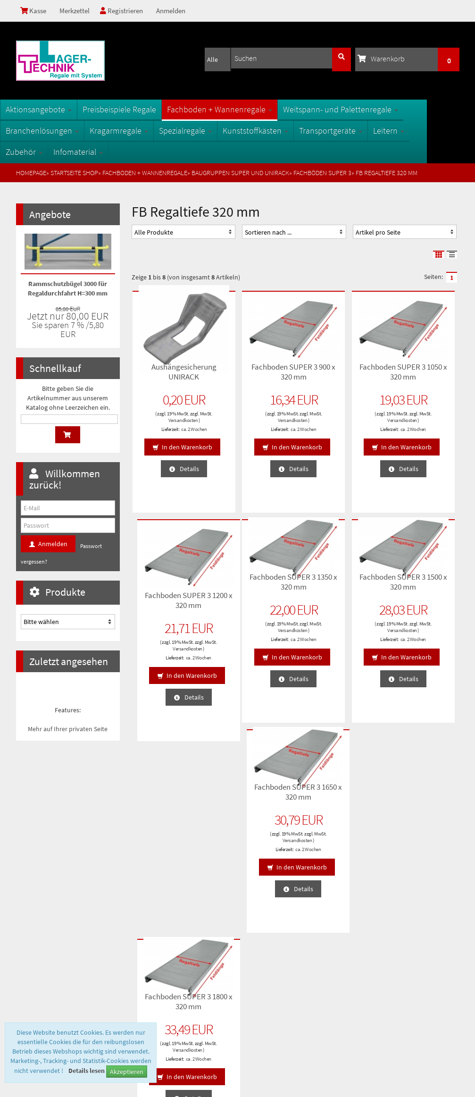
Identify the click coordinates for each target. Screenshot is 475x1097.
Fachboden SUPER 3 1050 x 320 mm (335, 371)
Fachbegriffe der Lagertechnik (173, 926)
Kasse (34, 11)
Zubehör (40, 151)
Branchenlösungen (58, 130)
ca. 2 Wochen (179, 428)
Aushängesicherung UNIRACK (171, 371)
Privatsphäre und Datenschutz (60, 926)
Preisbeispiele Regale (135, 109)
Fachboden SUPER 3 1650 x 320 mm (335, 581)
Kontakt (31, 957)
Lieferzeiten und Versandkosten (63, 941)
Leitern (404, 130)
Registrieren (125, 11)
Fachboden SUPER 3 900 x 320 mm (252, 371)
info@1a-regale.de (430, 1015)
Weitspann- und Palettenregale (356, 109)
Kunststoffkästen (271, 130)
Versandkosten (168, 419)
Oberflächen (150, 941)
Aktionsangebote (55, 109)
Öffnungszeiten (154, 957)
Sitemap (145, 911)
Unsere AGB (36, 911)
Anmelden (175, 11)
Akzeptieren (126, 1071)
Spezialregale (201, 130)
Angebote (50, 214)
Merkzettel (76, 11)
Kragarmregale (135, 130)
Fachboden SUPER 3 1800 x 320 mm (418, 581)
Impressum (35, 972)
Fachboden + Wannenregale (235, 109)
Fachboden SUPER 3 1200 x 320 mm (418, 371)
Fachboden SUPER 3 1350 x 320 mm (169, 581)
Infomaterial (94, 151)
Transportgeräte (346, 130)
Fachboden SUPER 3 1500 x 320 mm (252, 581)
